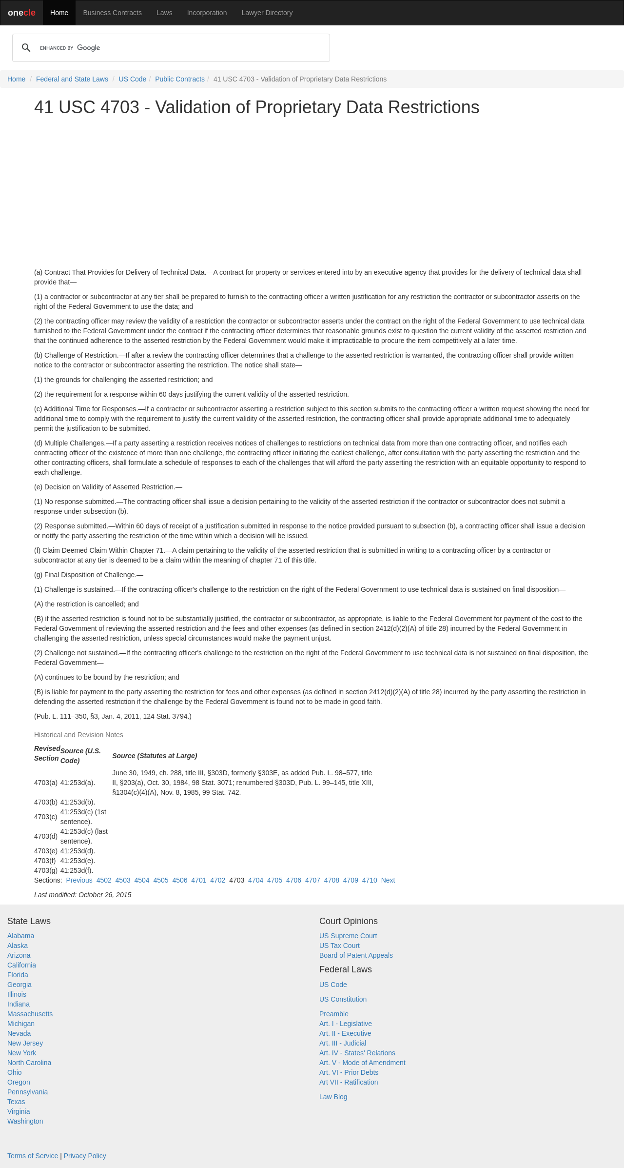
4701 (198, 880)
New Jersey (25, 1043)
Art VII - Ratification (348, 1082)
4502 (104, 880)
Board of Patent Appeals (356, 955)
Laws (164, 13)
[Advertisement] (312, 192)
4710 (369, 880)
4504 (142, 880)
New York (21, 1053)
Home (59, 13)
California (21, 965)
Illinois (16, 994)
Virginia (18, 1111)
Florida (17, 975)
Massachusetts (30, 1014)
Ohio (14, 1072)
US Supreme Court (348, 936)
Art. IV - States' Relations (357, 1053)
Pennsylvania (27, 1092)
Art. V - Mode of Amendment (362, 1063)
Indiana (18, 1004)
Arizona (18, 955)
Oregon (18, 1082)
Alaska (17, 945)
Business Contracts (112, 13)
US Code (133, 79)
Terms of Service (32, 1156)
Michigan (21, 1023)
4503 (123, 880)
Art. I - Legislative (345, 1023)
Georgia (19, 984)
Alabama (20, 936)
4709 (350, 880)
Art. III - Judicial (342, 1043)
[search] (169, 48)
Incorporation (207, 13)
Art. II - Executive (345, 1033)
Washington (25, 1121)
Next (388, 880)
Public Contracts (180, 79)
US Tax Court (339, 945)
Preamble (334, 1014)
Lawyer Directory (266, 13)
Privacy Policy (85, 1156)
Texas (16, 1102)
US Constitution (343, 999)
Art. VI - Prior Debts (348, 1072)
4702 (217, 880)
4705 (274, 880)
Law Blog (333, 1097)
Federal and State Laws (72, 79)
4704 (255, 880)
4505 (160, 880)
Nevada (19, 1033)
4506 (179, 880)
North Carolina (29, 1063)
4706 (293, 880)
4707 (312, 880)
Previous (79, 880)
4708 (331, 880)
